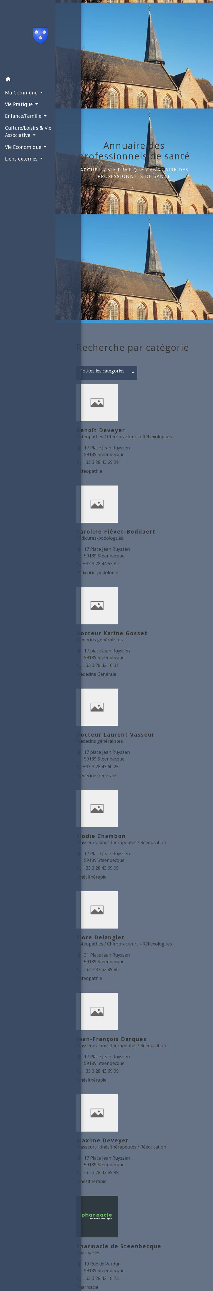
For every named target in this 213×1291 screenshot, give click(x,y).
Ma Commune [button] (21, 92)
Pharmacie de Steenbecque (118, 1246)
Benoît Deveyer (100, 430)
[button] (27, 79)
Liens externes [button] (21, 158)
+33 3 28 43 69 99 (101, 462)
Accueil (91, 170)
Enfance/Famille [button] (23, 115)
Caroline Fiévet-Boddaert (116, 531)
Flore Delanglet (100, 937)
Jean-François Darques (111, 1039)
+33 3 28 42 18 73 (101, 1278)
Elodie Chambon (101, 836)
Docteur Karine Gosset (112, 633)
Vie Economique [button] (23, 146)
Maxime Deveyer (102, 1140)
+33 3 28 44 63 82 (101, 564)
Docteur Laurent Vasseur (115, 734)
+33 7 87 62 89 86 (101, 969)
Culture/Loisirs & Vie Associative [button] (27, 131)
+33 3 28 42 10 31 (101, 665)
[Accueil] (28, 36)
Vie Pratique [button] (18, 104)
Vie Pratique (126, 170)
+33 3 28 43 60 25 (101, 767)
